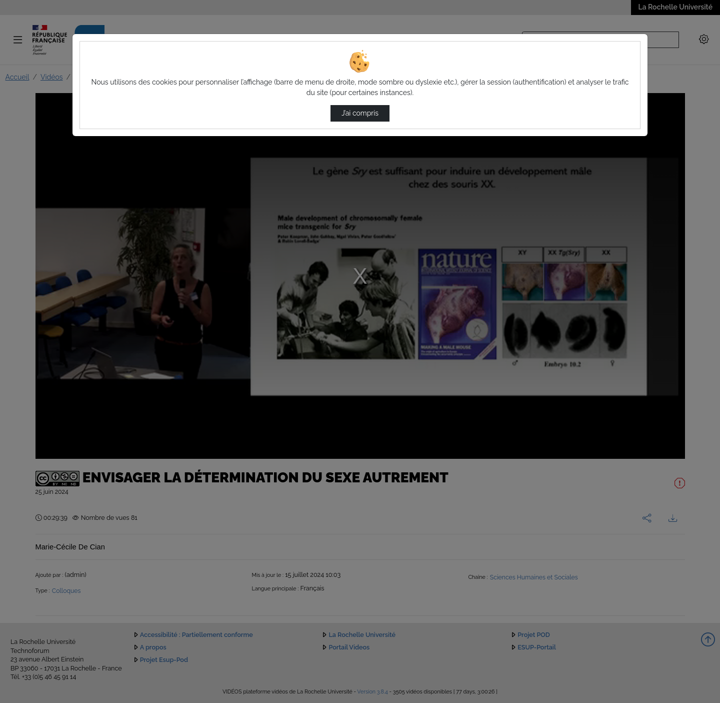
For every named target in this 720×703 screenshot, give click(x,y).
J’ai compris (360, 113)
